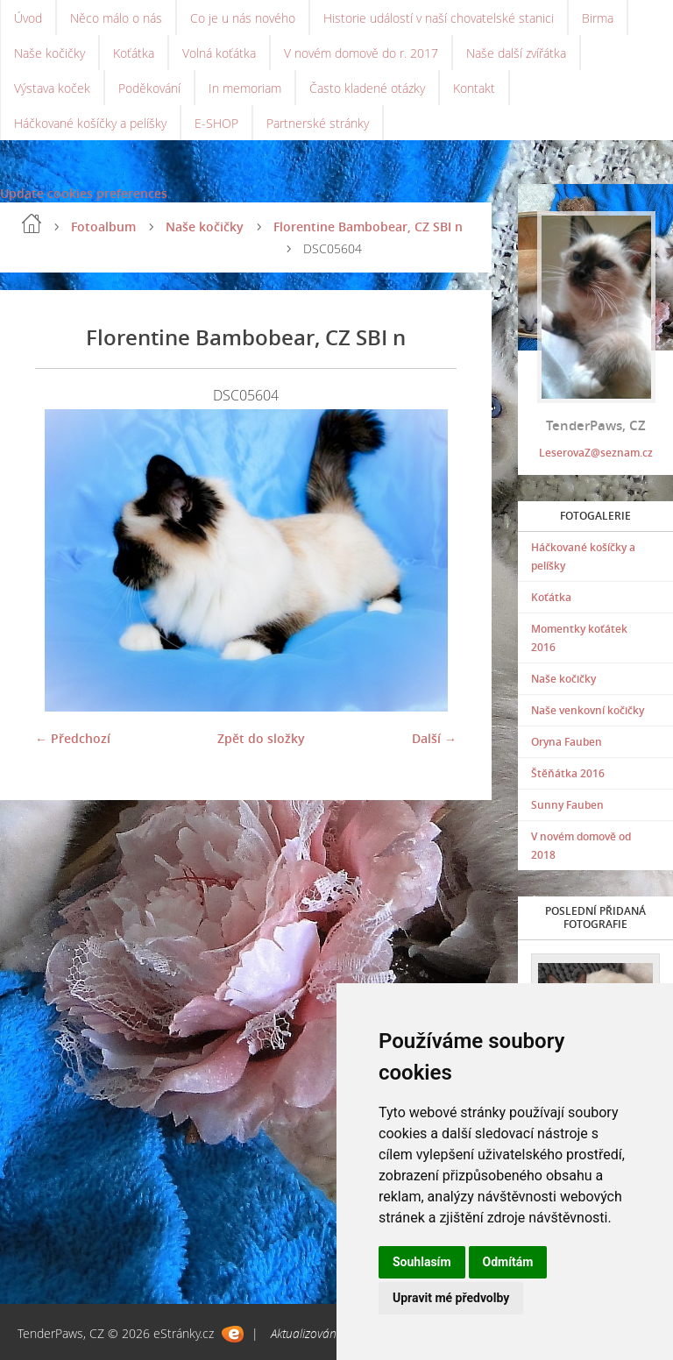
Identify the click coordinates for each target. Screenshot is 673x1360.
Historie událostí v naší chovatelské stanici (438, 18)
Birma (597, 18)
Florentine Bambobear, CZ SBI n (368, 226)
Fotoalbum (103, 226)
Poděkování (149, 88)
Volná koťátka (219, 53)
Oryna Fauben (566, 741)
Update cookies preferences (83, 193)
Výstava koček (52, 88)
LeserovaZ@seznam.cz (596, 452)
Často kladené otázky (367, 88)
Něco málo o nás (116, 18)
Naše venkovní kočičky (587, 710)
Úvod (28, 18)
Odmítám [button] (508, 1262)
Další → (434, 738)
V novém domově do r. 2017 (361, 53)
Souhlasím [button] (422, 1262)
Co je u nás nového (242, 18)
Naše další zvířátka (516, 53)
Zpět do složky (261, 738)
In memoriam (245, 88)
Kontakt (474, 88)
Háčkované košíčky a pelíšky (90, 123)
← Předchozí (72, 738)
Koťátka (133, 53)
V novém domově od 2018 (581, 845)
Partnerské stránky (317, 123)
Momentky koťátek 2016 (579, 638)
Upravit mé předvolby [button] (451, 1298)
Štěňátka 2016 (568, 773)
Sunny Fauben (567, 804)
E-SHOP (216, 123)
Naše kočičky (49, 53)
